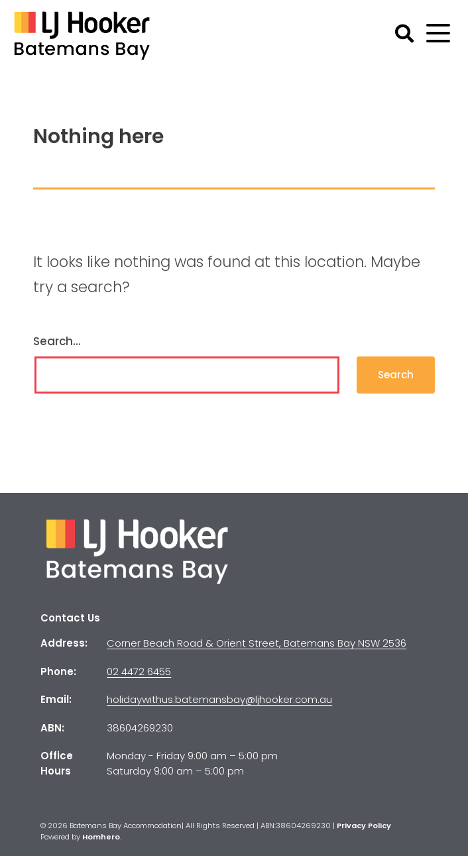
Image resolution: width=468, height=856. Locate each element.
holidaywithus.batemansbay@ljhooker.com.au (219, 699)
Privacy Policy (364, 825)
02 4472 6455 (139, 671)
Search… (57, 341)
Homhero (101, 836)
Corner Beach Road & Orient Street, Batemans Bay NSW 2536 (256, 643)
